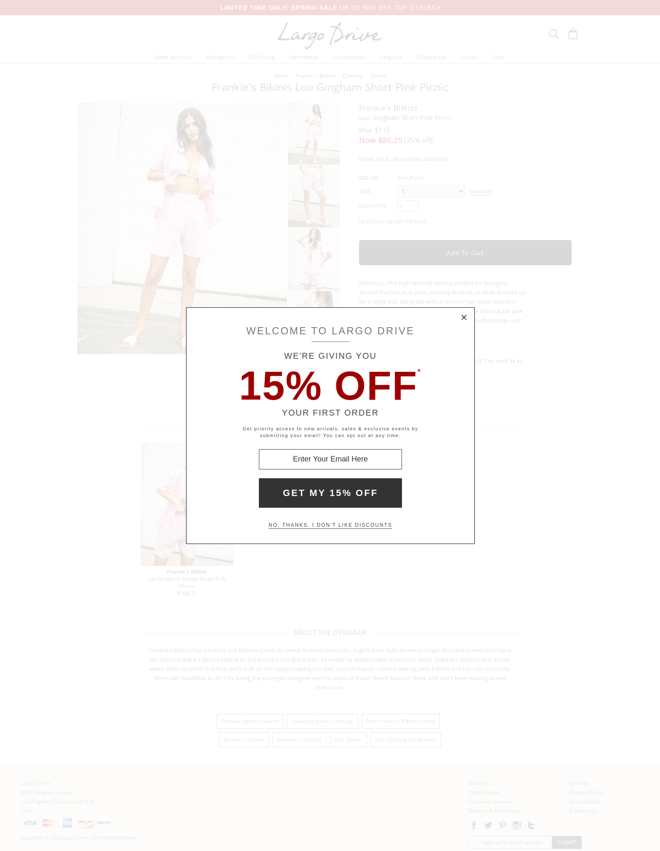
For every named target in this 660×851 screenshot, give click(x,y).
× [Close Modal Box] (464, 317)
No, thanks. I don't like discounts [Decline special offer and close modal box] (330, 525)
